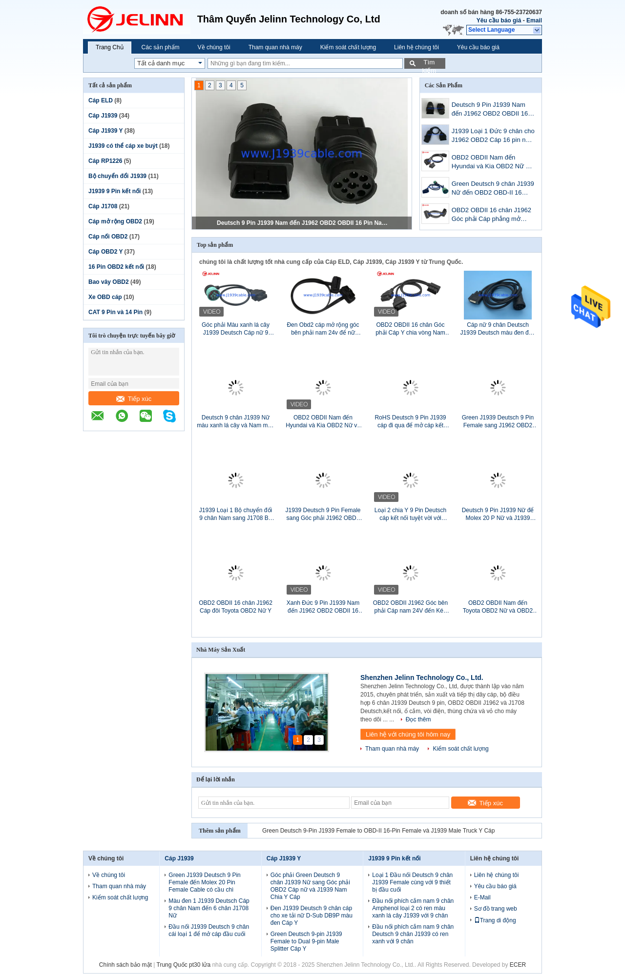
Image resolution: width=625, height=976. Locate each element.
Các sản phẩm (161, 47)
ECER (518, 964)
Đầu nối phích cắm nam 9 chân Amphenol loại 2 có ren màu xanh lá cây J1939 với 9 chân (413, 908)
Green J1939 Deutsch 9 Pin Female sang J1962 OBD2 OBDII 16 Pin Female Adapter (497, 421)
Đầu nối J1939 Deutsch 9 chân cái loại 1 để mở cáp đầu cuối (208, 930)
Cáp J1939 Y (105, 130)
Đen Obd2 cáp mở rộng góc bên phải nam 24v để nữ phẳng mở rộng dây (323, 329)
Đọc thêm (418, 719)
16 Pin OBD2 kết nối (116, 266)
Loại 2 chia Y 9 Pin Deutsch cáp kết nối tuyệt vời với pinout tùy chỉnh (410, 514)
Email (534, 20)
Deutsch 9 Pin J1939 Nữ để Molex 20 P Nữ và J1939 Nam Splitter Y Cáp (498, 514)
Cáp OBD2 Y (105, 251)
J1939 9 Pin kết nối (114, 191)
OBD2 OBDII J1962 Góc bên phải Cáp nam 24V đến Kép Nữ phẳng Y (410, 607)
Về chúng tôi (214, 47)
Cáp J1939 (102, 115)
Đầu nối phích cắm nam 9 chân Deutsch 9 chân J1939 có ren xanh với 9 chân (413, 934)
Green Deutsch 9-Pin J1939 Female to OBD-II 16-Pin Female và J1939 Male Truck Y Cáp (378, 830)
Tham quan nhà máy (275, 47)
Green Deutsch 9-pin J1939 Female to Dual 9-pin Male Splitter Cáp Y (306, 941)
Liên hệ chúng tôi (416, 47)
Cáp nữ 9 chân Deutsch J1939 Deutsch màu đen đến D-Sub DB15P (498, 329)
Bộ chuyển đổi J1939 (117, 176)
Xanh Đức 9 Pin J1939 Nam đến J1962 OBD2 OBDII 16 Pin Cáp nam (323, 607)
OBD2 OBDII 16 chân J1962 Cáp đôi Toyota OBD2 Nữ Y (235, 606)
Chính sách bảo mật (125, 964)
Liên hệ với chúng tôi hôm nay (408, 734)
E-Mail (482, 897)
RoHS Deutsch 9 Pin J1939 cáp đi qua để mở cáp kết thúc (410, 421)
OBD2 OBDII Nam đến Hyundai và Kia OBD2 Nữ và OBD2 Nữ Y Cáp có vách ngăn (492, 163)
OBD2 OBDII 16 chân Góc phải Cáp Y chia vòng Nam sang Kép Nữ (410, 329)
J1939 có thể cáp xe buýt (123, 145)
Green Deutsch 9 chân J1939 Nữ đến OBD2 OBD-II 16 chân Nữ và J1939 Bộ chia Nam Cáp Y (493, 189)
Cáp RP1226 (105, 161)
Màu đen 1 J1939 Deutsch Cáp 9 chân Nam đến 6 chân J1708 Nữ (208, 908)
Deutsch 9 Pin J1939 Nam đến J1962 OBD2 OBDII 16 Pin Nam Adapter (302, 222)
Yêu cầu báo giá (499, 20)
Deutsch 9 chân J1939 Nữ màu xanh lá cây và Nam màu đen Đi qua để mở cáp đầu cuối (235, 421)
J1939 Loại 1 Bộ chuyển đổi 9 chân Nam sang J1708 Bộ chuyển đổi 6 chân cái (235, 514)
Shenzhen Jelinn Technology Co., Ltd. (421, 677)
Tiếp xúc (133, 398)
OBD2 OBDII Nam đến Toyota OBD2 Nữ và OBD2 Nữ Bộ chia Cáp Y (498, 607)
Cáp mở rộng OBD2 (115, 221)
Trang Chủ (110, 47)
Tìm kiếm (429, 64)
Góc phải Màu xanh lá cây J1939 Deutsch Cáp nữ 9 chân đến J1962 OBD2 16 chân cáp (236, 329)
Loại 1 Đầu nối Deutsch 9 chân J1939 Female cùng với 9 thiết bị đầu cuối (412, 882)
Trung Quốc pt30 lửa (184, 964)
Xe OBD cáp (105, 297)
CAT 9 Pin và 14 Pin (115, 312)
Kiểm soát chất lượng (348, 47)
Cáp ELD (100, 100)
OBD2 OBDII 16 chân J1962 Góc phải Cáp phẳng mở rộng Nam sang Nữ (491, 215)
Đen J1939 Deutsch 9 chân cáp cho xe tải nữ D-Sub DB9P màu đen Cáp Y (312, 915)
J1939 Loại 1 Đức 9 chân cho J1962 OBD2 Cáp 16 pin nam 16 (493, 136)
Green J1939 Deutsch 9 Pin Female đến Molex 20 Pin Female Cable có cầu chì (204, 882)
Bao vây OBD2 (108, 282)
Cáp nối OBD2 (107, 236)
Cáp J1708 (102, 206)
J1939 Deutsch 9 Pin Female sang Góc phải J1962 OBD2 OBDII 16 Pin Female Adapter (322, 514)
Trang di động (495, 920)
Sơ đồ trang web (495, 908)
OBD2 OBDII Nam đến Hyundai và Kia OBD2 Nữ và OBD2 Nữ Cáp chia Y (323, 421)
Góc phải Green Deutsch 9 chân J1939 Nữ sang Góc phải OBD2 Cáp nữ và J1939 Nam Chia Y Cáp (310, 886)
